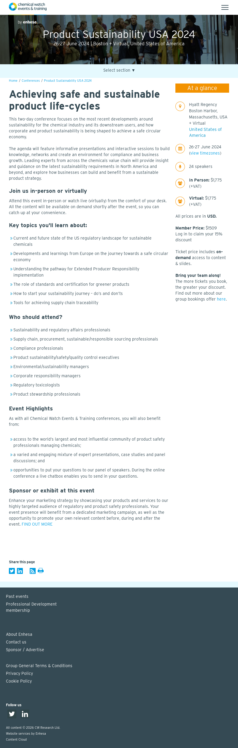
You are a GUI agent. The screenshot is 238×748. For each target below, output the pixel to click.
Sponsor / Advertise (25, 649)
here (221, 299)
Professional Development (122, 608)
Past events (17, 596)
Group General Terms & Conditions (39, 665)
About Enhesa (19, 634)
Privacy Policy (19, 673)
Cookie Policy (19, 681)
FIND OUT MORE (37, 524)
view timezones (205, 153)
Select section (119, 70)
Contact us (16, 642)
